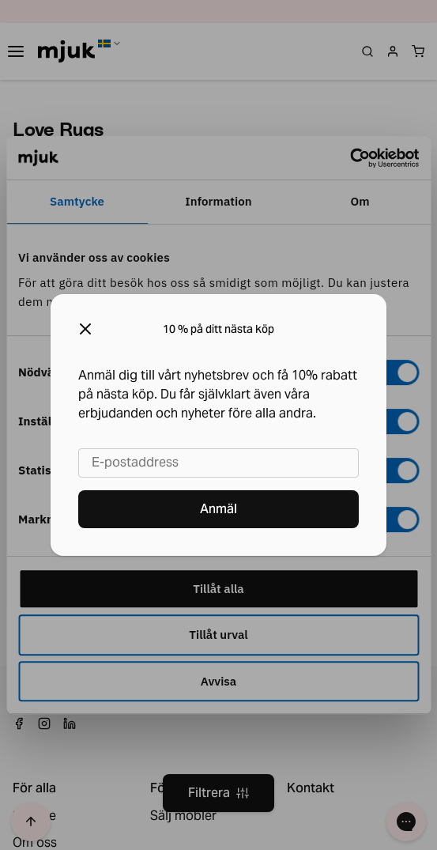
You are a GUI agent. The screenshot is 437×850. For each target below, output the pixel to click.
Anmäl (218, 509)
